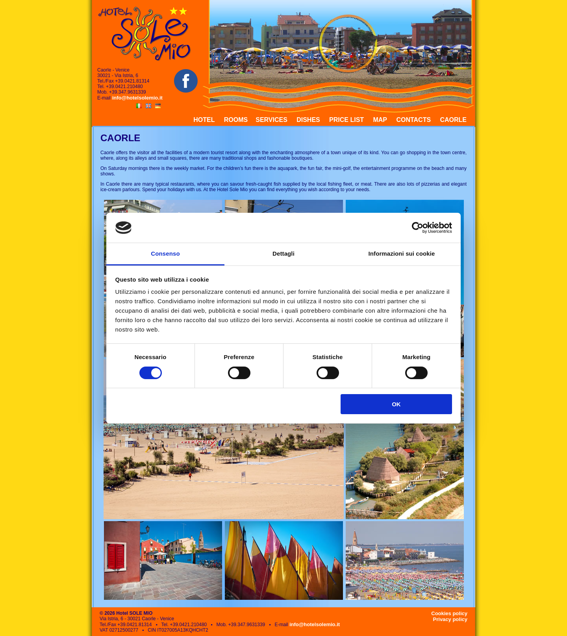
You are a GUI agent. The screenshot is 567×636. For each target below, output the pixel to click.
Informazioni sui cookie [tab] (402, 253)
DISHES (308, 119)
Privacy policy (450, 619)
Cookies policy (449, 613)
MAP (380, 119)
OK (396, 404)
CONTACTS (413, 119)
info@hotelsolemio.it (137, 98)
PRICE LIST (346, 119)
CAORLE (453, 119)
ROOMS (236, 119)
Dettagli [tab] (283, 253)
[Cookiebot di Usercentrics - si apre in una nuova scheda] (417, 228)
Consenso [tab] (165, 253)
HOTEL (204, 119)
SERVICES (271, 119)
